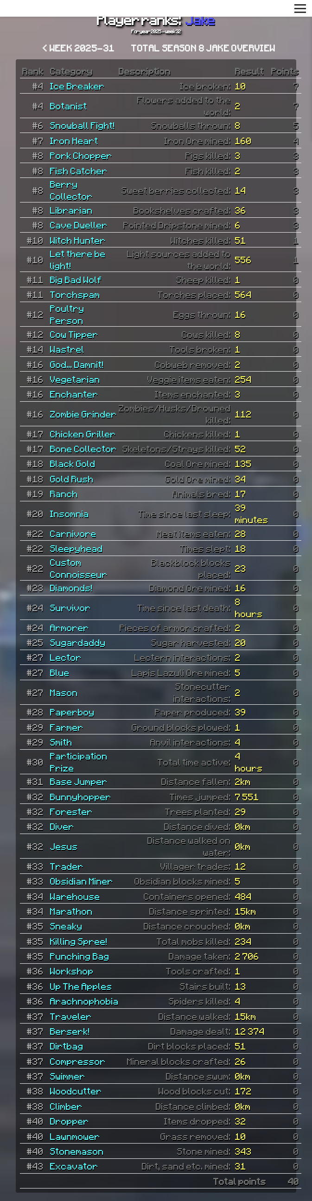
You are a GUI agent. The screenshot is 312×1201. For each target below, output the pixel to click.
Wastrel (67, 349)
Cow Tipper (74, 334)
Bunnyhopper (80, 796)
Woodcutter (76, 1090)
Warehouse (75, 896)
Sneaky (66, 925)
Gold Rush (72, 478)
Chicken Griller (83, 433)
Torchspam (75, 294)
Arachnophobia (84, 1000)
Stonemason (77, 1151)
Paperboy (72, 711)
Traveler (71, 1016)
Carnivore (73, 533)
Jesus (64, 846)
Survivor (70, 607)
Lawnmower (75, 1136)
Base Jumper (79, 781)
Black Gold (73, 463)
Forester (71, 811)
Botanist (68, 105)
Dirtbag (66, 1045)
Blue (60, 672)
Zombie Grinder (83, 413)
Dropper (69, 1120)
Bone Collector (83, 448)
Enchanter (74, 393)
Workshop (72, 970)
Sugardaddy (78, 642)
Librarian (71, 210)
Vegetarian (75, 379)
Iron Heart (74, 140)
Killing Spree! (79, 941)
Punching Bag (79, 956)
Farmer (66, 727)
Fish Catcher (79, 170)
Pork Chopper (81, 155)
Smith (61, 741)
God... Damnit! (77, 364)
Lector (66, 657)
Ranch (64, 493)
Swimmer (67, 1076)
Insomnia (69, 513)
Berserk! (70, 1031)
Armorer (69, 627)
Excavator (74, 1165)
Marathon (71, 911)
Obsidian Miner (81, 880)
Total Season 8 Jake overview (203, 47)
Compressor (78, 1061)
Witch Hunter (78, 240)
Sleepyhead (76, 548)
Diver (62, 826)
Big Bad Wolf (76, 279)
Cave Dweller (79, 224)
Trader (66, 866)
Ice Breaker (77, 85)
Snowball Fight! (82, 125)
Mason (64, 692)
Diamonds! (71, 587)
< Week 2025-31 (79, 47)
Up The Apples (81, 986)
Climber (66, 1106)
